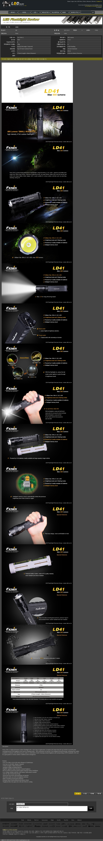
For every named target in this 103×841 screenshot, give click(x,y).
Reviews (94, 1)
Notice (84, 1)
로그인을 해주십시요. (51, 808)
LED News (79, 1)
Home (68, 1)
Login (72, 1)
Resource (89, 1)
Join (75, 1)
